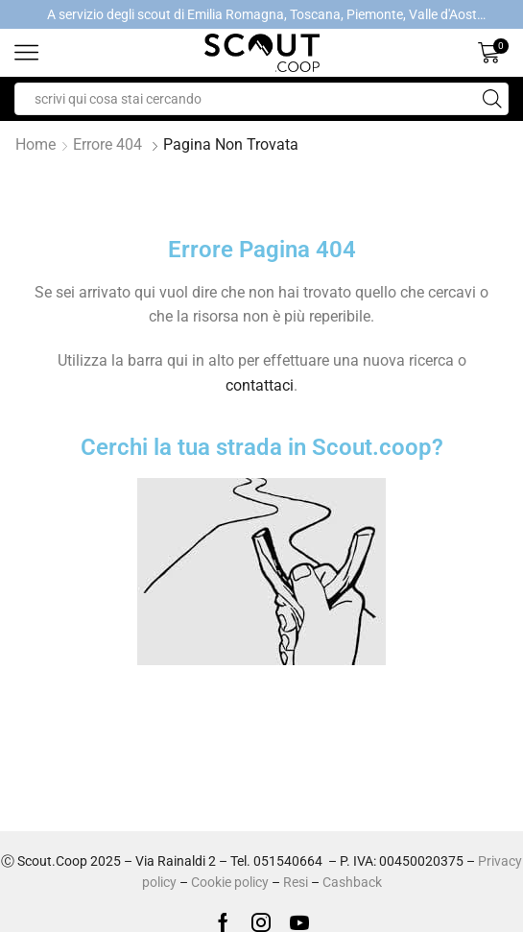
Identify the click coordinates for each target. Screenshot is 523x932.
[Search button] (492, 99)
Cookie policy (230, 882)
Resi (295, 882)
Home (35, 144)
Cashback (352, 882)
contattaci (260, 385)
